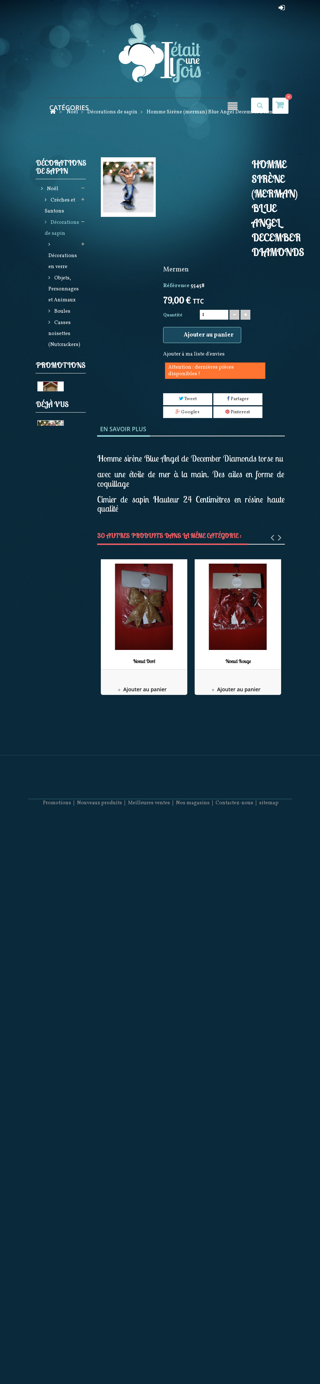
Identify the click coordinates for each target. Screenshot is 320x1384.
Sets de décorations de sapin (62, 402)
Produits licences (58, 608)
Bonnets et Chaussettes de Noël (60, 991)
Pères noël (62, 591)
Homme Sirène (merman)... (55, 1199)
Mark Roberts (54, 830)
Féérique (56, 1013)
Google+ (188, 412)
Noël (52, 190)
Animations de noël (62, 686)
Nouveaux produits (99, 1362)
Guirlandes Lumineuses (61, 563)
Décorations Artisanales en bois (62, 913)
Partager (238, 399)
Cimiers (63, 379)
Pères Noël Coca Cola (60, 964)
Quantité (173, 315)
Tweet (188, 399)
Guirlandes (62, 368)
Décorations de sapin (62, 229)
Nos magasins (193, 1362)
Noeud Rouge (238, 661)
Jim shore (61, 579)
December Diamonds (59, 941)
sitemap (269, 1362)
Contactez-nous (234, 1362)
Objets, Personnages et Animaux (63, 290)
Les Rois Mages (55, 1087)
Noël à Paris (64, 813)
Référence (176, 285)
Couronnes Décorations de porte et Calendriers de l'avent (62, 757)
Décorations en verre (62, 263)
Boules (61, 312)
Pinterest (237, 412)
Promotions (60, 1034)
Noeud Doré (144, 661)
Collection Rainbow (60, 886)
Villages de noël (61, 796)
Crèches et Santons (60, 207)
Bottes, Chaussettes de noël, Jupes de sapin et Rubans (61, 646)
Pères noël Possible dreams (60, 857)
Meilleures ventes (149, 1362)
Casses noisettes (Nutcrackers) (64, 335)
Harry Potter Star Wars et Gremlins (60, 441)
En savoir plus (123, 429)
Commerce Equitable (64, 474)
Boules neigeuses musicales (57, 713)
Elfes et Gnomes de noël (58, 535)
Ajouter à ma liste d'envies (194, 354)
